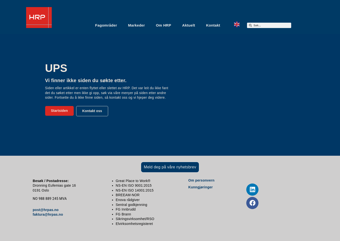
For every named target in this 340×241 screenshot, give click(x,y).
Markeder (136, 25)
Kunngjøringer (200, 187)
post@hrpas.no (46, 210)
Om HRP (163, 25)
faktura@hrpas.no (48, 214)
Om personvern (201, 180)
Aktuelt (188, 25)
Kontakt (213, 25)
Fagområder (106, 25)
